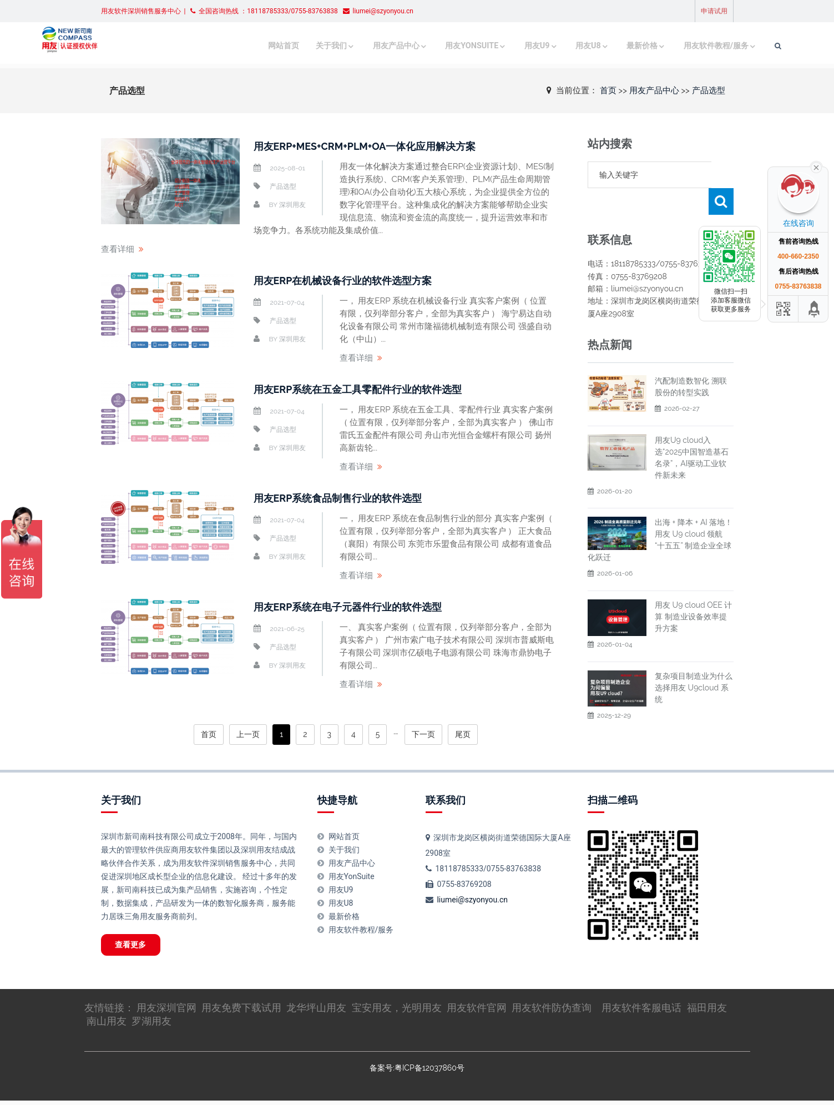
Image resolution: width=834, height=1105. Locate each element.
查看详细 (117, 249)
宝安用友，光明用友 (397, 1012)
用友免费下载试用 (241, 1012)
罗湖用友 (151, 1025)
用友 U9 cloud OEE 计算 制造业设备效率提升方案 (693, 590)
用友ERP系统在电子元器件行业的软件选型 (358, 606)
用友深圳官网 (166, 1012)
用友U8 (528, 46)
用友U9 (477, 46)
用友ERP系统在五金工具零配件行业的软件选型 (370, 389)
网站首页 (230, 46)
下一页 (423, 734)
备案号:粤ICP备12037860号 (417, 1072)
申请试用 (714, 11)
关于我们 (276, 46)
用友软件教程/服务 (655, 46)
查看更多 (137, 947)
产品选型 (708, 90)
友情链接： (110, 1012)
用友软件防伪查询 (552, 1012)
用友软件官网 (477, 1012)
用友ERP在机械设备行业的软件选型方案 (353, 280)
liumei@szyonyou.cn (472, 899)
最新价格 (582, 46)
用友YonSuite (414, 46)
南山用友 (107, 1025)
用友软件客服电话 (641, 1012)
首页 (608, 90)
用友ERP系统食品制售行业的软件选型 (347, 497)
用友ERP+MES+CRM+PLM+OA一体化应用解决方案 (378, 146)
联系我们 (446, 800)
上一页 (248, 734)
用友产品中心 (340, 46)
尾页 (463, 734)
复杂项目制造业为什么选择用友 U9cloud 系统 (693, 661)
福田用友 (707, 1012)
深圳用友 (292, 205)
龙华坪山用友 (316, 1012)
